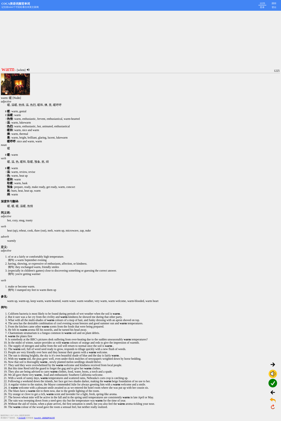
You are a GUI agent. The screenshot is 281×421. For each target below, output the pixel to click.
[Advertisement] (140, 38)
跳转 (274, 3)
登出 (274, 7)
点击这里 (22, 418)
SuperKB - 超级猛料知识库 (44, 418)
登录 (262, 7)
